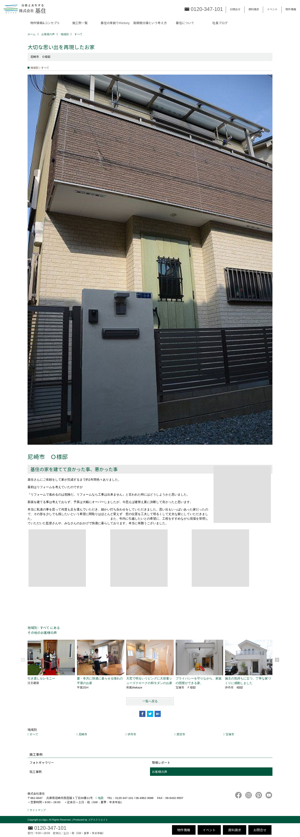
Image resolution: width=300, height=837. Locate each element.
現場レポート (161, 762)
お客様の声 (159, 771)
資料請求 (253, 9)
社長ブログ (220, 22)
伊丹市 (132, 734)
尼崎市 (83, 734)
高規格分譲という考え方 (150, 22)
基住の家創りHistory (115, 22)
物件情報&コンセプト (45, 22)
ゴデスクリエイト (98, 819)
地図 (101, 798)
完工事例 (35, 771)
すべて (34, 734)
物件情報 (290, 9)
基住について (185, 22)
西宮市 (181, 734)
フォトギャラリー (41, 762)
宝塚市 (230, 734)
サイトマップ (38, 810)
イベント (272, 9)
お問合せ (235, 9)
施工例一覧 (80, 22)
